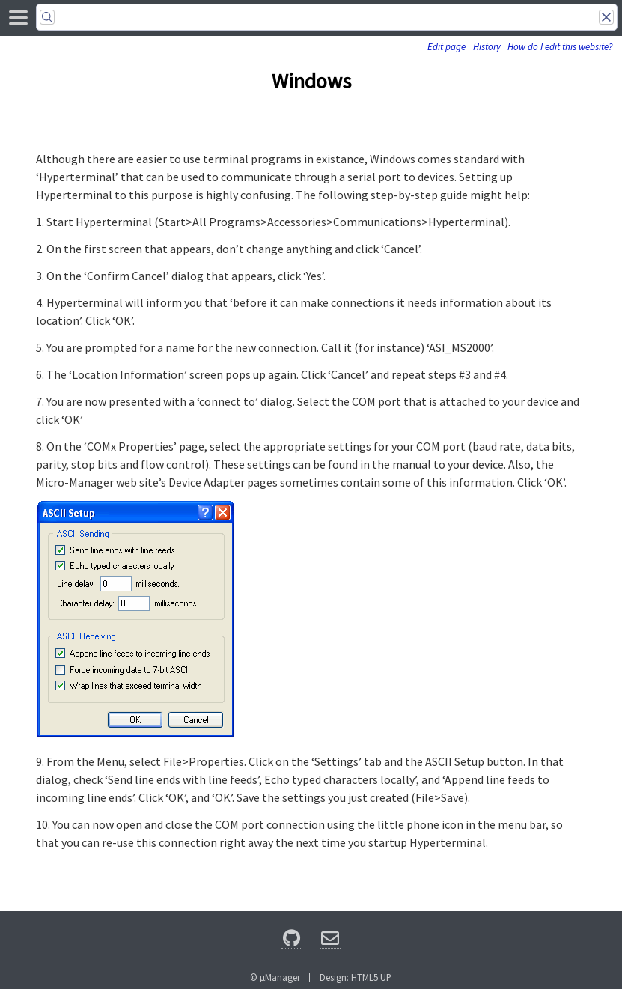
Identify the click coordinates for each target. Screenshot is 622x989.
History (487, 46)
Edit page (446, 46)
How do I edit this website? (559, 46)
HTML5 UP (371, 977)
